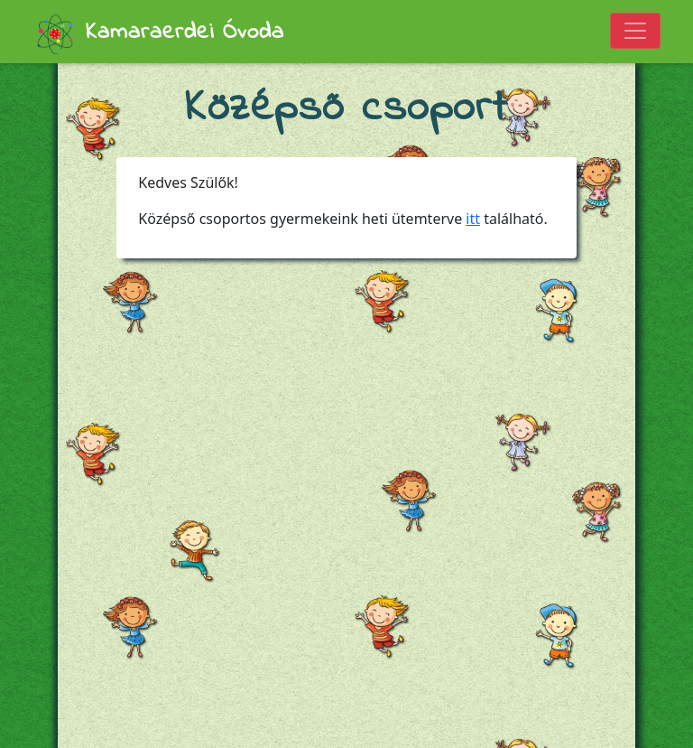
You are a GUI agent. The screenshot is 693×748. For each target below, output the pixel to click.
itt (473, 219)
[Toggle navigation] (635, 31)
